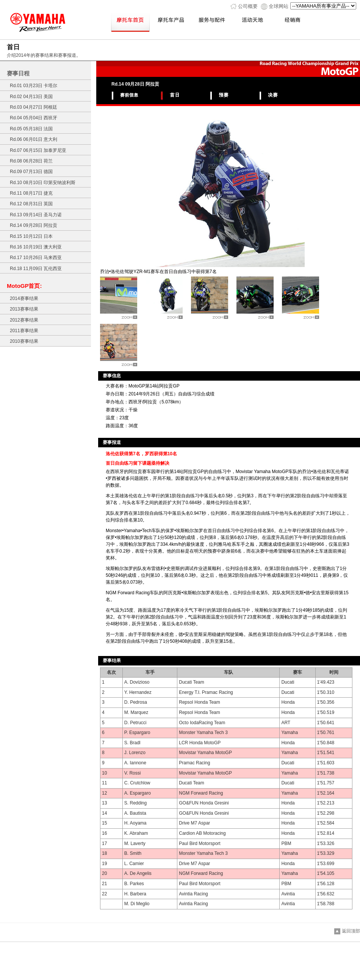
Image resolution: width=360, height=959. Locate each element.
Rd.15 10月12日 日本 (31, 236)
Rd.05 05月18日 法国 (31, 128)
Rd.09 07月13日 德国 (31, 171)
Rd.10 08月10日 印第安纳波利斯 (42, 182)
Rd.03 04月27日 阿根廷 (33, 107)
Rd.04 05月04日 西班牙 (33, 117)
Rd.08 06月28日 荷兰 (31, 161)
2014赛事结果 (24, 298)
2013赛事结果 (24, 309)
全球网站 (278, 6)
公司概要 (248, 6)
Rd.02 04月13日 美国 (31, 96)
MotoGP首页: (24, 286)
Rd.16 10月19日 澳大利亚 (36, 247)
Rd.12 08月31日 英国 (31, 203)
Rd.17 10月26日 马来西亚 (36, 257)
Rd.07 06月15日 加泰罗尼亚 (38, 150)
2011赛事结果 (24, 330)
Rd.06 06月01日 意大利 (33, 139)
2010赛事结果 (24, 341)
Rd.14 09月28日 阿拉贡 (33, 225)
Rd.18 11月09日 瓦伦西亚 (36, 268)
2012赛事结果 (24, 320)
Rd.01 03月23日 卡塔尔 (33, 85)
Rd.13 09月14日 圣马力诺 (36, 214)
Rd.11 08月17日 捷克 (31, 193)
